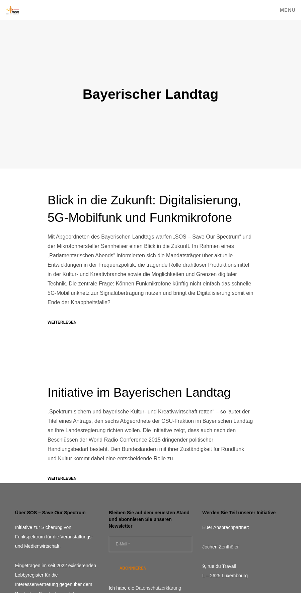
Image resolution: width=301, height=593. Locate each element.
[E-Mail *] (151, 545)
